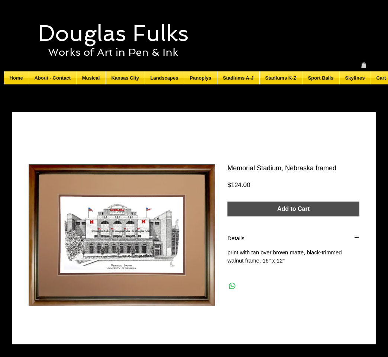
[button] (363, 65)
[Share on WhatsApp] (232, 286)
